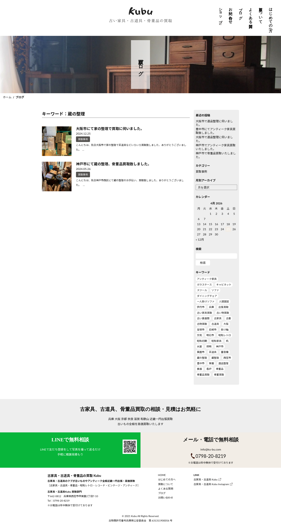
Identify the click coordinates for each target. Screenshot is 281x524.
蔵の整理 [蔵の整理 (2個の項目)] (202, 357)
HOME (162, 474)
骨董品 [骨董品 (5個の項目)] (219, 368)
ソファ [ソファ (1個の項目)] (215, 290)
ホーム (7, 97)
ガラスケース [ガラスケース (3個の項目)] (204, 284)
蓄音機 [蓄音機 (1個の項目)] (224, 352)
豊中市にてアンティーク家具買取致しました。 (215, 130)
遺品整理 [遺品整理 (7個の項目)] (223, 363)
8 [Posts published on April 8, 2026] (210, 218)
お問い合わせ (230, 13)
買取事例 (201, 171)
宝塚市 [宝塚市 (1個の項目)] (200, 329)
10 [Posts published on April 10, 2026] (222, 218)
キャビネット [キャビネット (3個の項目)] (223, 284)
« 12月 (200, 239)
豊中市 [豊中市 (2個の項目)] (200, 363)
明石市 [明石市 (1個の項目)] (210, 335)
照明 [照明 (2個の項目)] (208, 346)
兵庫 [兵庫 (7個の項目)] (211, 307)
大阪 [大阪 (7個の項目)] (225, 323)
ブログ (240, 11)
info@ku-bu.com (211, 449)
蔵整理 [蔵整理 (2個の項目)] (215, 357)
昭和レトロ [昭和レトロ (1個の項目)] (224, 335)
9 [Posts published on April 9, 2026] (216, 218)
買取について (261, 13)
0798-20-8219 (211, 456)
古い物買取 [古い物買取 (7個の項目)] (222, 312)
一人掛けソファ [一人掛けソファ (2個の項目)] (206, 301)
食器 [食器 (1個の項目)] (199, 368)
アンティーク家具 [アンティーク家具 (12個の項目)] (207, 278)
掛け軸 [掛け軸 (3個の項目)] (224, 329)
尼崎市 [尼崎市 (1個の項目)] (212, 329)
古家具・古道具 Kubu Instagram (211, 484)
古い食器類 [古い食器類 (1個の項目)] (203, 318)
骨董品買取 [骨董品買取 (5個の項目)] (203, 374)
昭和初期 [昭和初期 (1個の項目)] (202, 340)
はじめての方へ (271, 17)
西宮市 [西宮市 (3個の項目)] (227, 357)
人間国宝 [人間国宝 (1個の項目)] (224, 301)
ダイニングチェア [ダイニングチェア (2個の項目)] (207, 295)
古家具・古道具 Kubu (206, 479)
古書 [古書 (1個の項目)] (228, 318)
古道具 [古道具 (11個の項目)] (215, 323)
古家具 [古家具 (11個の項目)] (218, 318)
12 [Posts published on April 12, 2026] (234, 218)
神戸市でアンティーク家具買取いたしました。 (215, 147)
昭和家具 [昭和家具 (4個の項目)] (216, 340)
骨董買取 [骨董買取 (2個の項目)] (219, 374)
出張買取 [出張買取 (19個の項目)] (223, 307)
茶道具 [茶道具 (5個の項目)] (212, 352)
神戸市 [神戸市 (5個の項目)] (219, 346)
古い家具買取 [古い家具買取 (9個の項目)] (204, 312)
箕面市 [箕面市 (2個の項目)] (200, 352)
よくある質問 (251, 13)
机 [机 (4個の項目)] (227, 340)
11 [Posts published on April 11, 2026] (228, 218)
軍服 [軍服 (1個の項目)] (211, 363)
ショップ (220, 13)
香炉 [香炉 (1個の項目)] (208, 368)
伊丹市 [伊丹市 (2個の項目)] (200, 307)
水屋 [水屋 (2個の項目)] (199, 346)
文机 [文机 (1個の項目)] (199, 335)
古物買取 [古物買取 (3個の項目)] (202, 323)
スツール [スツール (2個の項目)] (202, 290)
